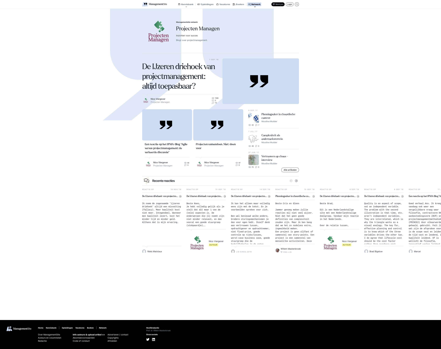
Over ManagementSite (49, 334)
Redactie (42, 341)
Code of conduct (81, 341)
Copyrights (113, 337)
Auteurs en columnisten (49, 337)
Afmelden (112, 341)
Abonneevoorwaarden (84, 337)
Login (289, 4)
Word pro (278, 4)
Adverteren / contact (118, 334)
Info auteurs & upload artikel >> (89, 334)
